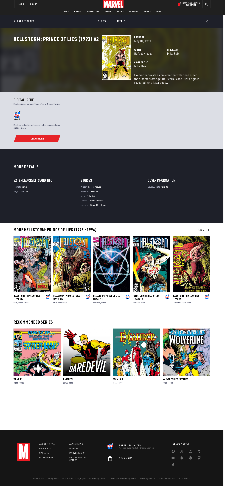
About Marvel (47, 444)
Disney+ (73, 448)
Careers (44, 453)
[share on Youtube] (173, 458)
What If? (18, 415)
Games (108, 11)
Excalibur (118, 415)
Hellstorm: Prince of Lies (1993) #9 (186, 333)
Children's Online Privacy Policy (123, 478)
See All (204, 266)
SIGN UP (33, 4)
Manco (20, 338)
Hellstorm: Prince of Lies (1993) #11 (106, 333)
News (66, 11)
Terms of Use (38, 478)
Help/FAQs (45, 448)
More (159, 11)
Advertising (76, 444)
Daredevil (68, 415)
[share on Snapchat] (181, 458)
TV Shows (133, 11)
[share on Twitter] (181, 451)
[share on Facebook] (173, 452)
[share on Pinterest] (190, 458)
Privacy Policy (53, 478)
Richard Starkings (98, 240)
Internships (46, 457)
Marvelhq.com (77, 453)
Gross (143, 338)
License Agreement (147, 478)
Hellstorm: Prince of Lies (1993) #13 (27, 333)
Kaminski (96, 338)
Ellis (15, 338)
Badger (183, 338)
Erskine (26, 338)
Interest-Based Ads (166, 478)
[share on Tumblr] (199, 451)
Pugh (65, 338)
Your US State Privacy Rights (74, 478)
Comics (77, 11)
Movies (120, 11)
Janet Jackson (96, 236)
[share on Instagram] (190, 451)
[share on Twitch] (199, 458)
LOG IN (22, 4)
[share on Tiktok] (173, 465)
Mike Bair (142, 67)
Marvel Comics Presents (175, 415)
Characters (93, 11)
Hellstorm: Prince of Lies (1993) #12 (66, 333)
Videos (147, 11)
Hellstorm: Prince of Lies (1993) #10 (146, 333)
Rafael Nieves (81, 67)
